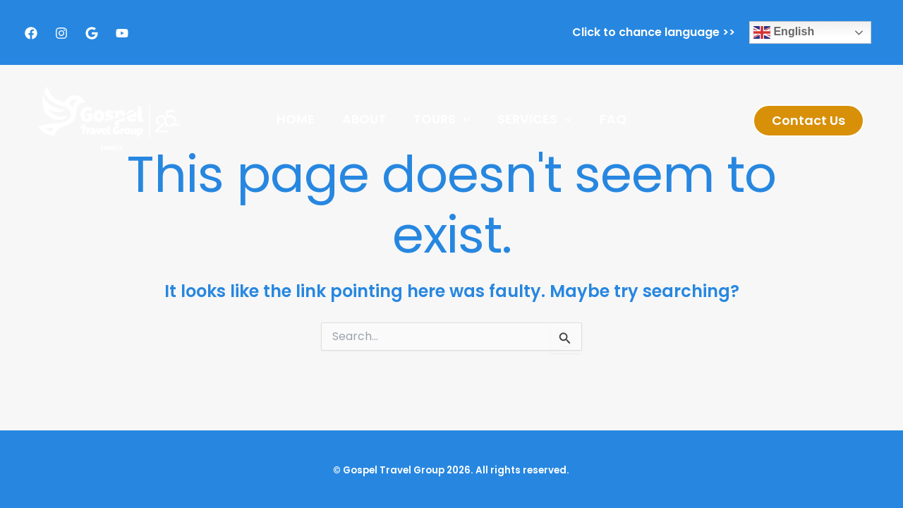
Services (533, 119)
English (783, 32)
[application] (463, 119)
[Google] (91, 33)
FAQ (608, 119)
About (366, 119)
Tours (442, 119)
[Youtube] (122, 33)
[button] (808, 120)
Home (300, 119)
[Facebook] (31, 33)
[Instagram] (61, 33)
